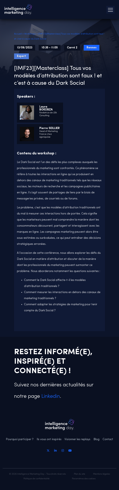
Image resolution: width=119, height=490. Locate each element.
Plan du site (79, 474)
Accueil (18, 34)
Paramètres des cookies (83, 479)
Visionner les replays (77, 439)
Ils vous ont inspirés (49, 439)
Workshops (30, 34)
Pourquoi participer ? (19, 439)
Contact (108, 439)
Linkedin (50, 396)
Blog (96, 439)
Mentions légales (101, 474)
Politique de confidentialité (37, 479)
